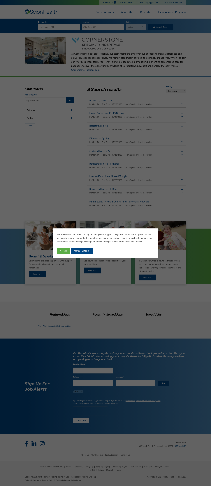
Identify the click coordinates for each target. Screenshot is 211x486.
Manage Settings (81, 250)
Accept (63, 250)
